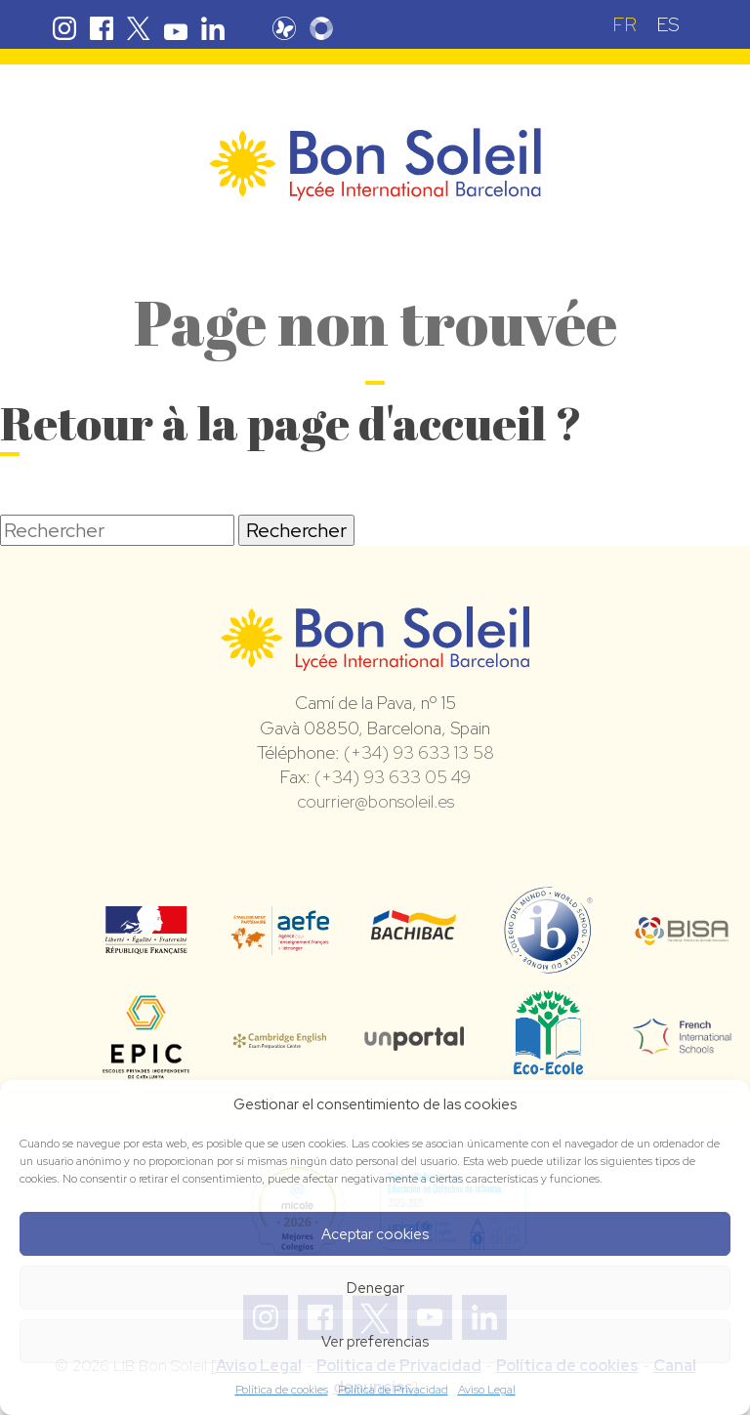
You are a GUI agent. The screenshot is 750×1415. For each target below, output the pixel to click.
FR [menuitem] (624, 24)
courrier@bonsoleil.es (375, 801)
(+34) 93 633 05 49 (392, 777)
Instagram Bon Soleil (64, 28)
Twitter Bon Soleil (138, 28)
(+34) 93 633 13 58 (419, 752)
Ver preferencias (375, 1342)
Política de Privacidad (393, 1389)
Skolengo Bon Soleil (321, 28)
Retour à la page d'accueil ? (291, 422)
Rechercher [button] (296, 530)
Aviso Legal (487, 1389)
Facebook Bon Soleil (101, 28)
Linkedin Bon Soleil (213, 28)
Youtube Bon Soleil (176, 28)
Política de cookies (281, 1389)
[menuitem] (624, 24)
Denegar (375, 1288)
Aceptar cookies (375, 1234)
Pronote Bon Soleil (284, 28)
